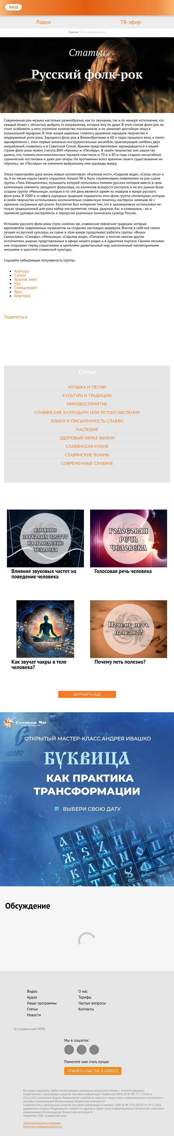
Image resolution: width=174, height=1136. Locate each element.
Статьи (32, 1009)
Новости (34, 1014)
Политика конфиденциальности (42, 1126)
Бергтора (22, 295)
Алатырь (21, 271)
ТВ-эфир (130, 21)
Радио (43, 21)
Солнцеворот (25, 287)
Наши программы (41, 1003)
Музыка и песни (87, 387)
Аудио (32, 997)
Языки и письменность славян (87, 421)
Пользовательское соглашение (42, 1123)
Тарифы (84, 997)
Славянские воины (87, 455)
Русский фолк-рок (94, 32)
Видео (32, 991)
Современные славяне (87, 463)
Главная (73, 32)
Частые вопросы (92, 1003)
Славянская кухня (87, 446)
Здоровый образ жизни (87, 438)
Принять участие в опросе (92, 1070)
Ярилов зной (25, 279)
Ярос (18, 291)
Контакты (86, 1009)
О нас (83, 991)
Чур (17, 283)
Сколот (20, 275)
